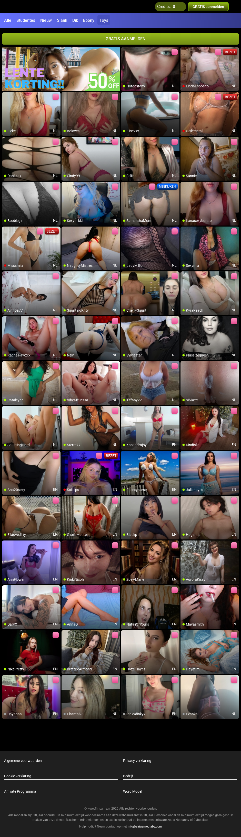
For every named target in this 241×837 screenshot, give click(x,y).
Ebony (88, 20)
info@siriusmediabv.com (145, 826)
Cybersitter (201, 820)
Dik (75, 20)
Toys (103, 20)
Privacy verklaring (137, 761)
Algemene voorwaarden (23, 761)
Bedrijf (128, 776)
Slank (62, 20)
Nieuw (46, 20)
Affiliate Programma (20, 791)
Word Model (132, 791)
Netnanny (183, 820)
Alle (7, 20)
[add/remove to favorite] (125, 51)
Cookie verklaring (17, 776)
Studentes (25, 20)
